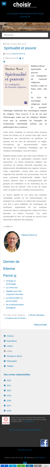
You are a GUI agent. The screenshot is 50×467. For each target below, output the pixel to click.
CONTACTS (25, 17)
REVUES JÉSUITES (32, 430)
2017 (9, 405)
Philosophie (12, 361)
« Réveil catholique (36, 315)
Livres (9, 351)
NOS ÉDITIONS (35, 14)
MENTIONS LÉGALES (25, 450)
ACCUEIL (11, 14)
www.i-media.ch (40, 458)
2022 (9, 380)
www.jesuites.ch (28, 421)
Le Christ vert (12, 287)
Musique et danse (14, 356)
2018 (9, 400)
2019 (9, 395)
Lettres (10, 346)
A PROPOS (22, 14)
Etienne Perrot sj (18, 54)
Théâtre (10, 366)
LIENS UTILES (15, 430)
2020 (9, 390)
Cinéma (10, 336)
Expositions (12, 341)
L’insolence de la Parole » (16, 318)
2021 (9, 385)
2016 (9, 410)
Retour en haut (40, 324)
